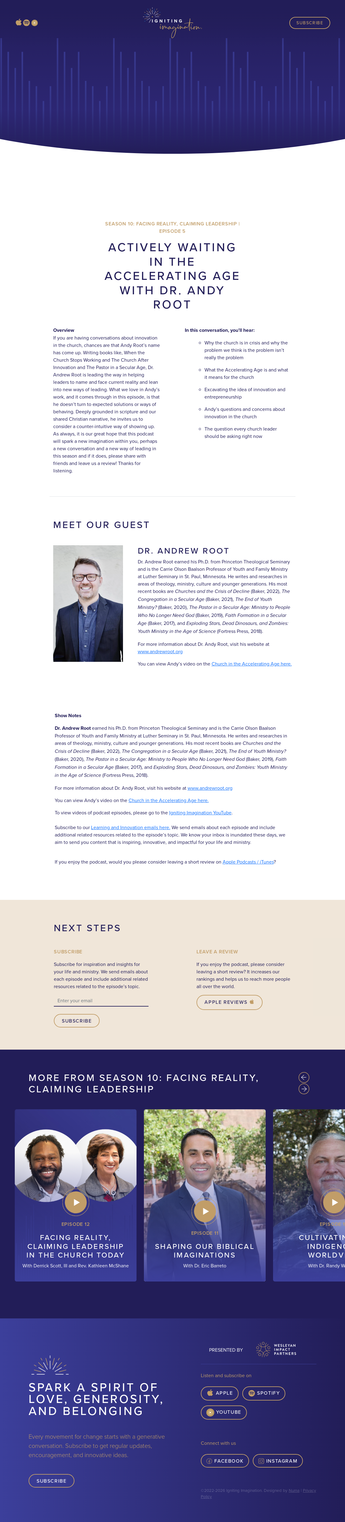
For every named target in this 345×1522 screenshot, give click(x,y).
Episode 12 (75, 1224)
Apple (219, 1393)
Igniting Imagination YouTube (200, 812)
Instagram (277, 1460)
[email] (101, 1001)
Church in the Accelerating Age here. (252, 663)
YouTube (223, 1413)
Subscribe (309, 23)
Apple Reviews (229, 1002)
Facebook (225, 1460)
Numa (294, 1490)
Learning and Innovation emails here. (130, 827)
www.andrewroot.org (160, 651)
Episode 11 (205, 1233)
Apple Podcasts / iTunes (248, 861)
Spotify (264, 1393)
